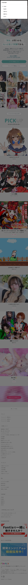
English (4, 9)
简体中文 (5, 11)
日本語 (4, 6)
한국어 (4, 16)
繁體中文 (5, 14)
